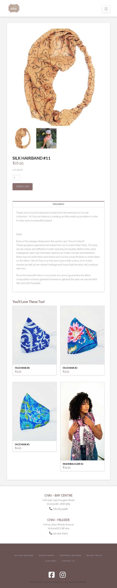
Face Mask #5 (22, 444)
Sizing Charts (46, 555)
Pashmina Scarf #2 (73, 463)
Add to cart (22, 186)
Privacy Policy (94, 555)
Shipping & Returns (70, 555)
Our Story (51, 561)
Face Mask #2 (70, 367)
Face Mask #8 (22, 367)
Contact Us (68, 561)
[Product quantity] (16, 177)
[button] (106, 9)
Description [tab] (58, 204)
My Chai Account (24, 555)
